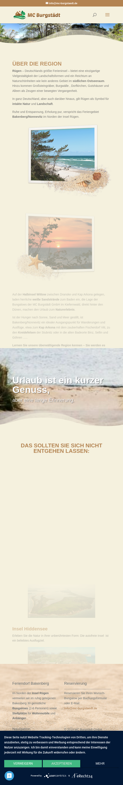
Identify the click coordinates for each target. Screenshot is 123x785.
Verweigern (23, 763)
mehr (100, 763)
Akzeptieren (61, 763)
